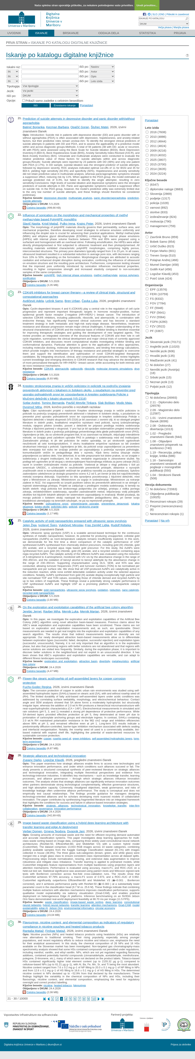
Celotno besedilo (36, 207)
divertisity (104, 661)
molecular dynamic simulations (114, 368)
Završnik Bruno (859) (162, 237)
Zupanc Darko (32, 760)
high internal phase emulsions (74, 275)
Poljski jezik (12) (159, 386)
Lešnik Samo (54, 301)
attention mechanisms (104, 905)
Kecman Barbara (57, 127)
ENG (161, 14)
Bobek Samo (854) (160, 241)
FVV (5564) (155, 317)
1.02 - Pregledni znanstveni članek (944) (164, 435)
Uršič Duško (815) (160, 246)
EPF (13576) (156, 289)
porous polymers (129, 275)
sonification (29, 278)
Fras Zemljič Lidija (97, 525)
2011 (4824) (156, 146)
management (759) (161, 226)
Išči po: (11, 96)
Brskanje (71, 33)
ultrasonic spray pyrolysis (81, 589)
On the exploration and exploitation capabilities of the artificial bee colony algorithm (78, 607)
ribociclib (89, 368)
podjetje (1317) (158, 198)
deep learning (113, 902)
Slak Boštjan (106, 402)
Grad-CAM (124, 905)
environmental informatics (79, 908)
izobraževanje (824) (161, 216)
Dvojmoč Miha (32, 407)
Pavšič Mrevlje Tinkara (81, 402)
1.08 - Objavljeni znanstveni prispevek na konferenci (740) (164, 444)
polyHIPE (49, 275)
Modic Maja (124, 402)
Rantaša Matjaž (33, 930)
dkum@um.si (55, 1044)
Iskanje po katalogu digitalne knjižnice (69, 43)
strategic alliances (57, 805)
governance (46, 808)
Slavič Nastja (31, 223)
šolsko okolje (42, 506)
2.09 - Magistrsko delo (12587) (163, 411)
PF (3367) (154, 331)
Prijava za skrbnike (181, 1044)
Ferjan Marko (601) (161, 250)
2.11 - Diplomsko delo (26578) (162, 403)
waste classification (56, 902)
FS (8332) (154, 298)
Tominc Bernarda (53, 402)
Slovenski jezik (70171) (163, 342)
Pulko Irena (67, 223)
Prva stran (16, 43)
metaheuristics (120, 661)
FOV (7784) (156, 303)
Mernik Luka (70, 611)
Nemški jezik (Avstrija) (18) (163, 371)
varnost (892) (157, 207)
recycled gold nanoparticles (38, 592)
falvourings (79, 985)
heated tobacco (63, 985)
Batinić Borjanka (33, 127)
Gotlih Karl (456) (159, 269)
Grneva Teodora (54, 831)
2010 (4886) (156, 136)
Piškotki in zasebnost (177, 14)
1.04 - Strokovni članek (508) (163, 476)
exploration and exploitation (60, 661)
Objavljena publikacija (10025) (162, 495)
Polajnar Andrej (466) (162, 260)
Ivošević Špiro (47, 525)
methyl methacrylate (106, 275)
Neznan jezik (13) (159, 382)
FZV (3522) (155, 326)
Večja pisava (164, 27)
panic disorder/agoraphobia (110, 197)
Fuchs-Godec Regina (37, 687)
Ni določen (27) (158, 365)
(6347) (152, 184)
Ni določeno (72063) (161, 489)
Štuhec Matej (100, 127)
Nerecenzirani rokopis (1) (165, 514)
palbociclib (77, 368)
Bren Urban (72, 301)
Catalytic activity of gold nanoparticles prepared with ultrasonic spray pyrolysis (75, 521)
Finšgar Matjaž (55, 930)
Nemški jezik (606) (160, 351)
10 (93, 999)
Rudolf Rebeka (121, 525)
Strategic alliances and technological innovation (54, 755)
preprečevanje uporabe (85, 503)
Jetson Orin (56, 908)
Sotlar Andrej (31, 402)
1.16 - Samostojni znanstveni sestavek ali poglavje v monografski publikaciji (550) (163, 465)
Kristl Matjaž (50, 223)
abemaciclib (62, 368)
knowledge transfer (114, 805)
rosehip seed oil (62, 738)
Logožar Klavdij (53, 760)
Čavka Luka (90, 301)
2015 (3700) (156, 164)
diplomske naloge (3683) (164, 189)
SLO (154, 14)
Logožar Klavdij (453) (162, 274)
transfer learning (80, 905)
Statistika (147, 33)
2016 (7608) (156, 132)
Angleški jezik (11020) (163, 346)
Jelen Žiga (30, 525)
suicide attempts (32, 200)
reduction (115, 589)
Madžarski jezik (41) (161, 360)
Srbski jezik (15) (158, 377)
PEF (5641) (155, 312)
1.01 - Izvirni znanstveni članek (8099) (164, 419)
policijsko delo (59, 506)
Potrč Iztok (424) (159, 278)
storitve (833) (157, 212)
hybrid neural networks (56, 905)
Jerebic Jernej (32, 611)
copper (47, 738)
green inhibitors (81, 738)
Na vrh (165, 520)
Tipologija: (13, 86)
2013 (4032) (156, 155)
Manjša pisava (181, 27)
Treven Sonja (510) (161, 255)
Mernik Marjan (89, 611)
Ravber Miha (51, 611)
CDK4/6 (48, 368)
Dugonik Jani (76, 831)
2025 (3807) (156, 159)
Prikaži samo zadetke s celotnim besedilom (54, 100)
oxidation (103, 589)
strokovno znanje (89, 506)
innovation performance (67, 808)
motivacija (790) (158, 221)
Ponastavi (86, 105)
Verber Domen (32, 831)
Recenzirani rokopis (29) (164, 501)
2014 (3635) (156, 169)
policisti (73, 506)
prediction (133, 197)
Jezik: (10, 91)
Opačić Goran (80, 127)
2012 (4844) (156, 141)
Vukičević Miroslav (71, 525)
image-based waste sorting (86, 902)
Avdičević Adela (33, 301)
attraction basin (88, 661)
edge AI (43, 908)
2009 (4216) (156, 150)
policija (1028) (157, 203)
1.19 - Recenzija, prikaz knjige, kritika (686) (164, 454)
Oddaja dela (108, 33)
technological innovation (85, 805)
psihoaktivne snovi (57, 503)
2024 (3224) (156, 173)
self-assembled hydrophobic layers (112, 738)
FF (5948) (154, 308)
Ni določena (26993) (161, 397)
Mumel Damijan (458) (162, 264)
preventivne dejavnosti (115, 503)
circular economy (105, 908)
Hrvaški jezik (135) (160, 355)
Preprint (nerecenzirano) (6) (164, 507)
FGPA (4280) (156, 321)
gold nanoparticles (54, 589)
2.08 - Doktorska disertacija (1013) (159, 427)
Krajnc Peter (85, 223)
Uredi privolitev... (147, 5)
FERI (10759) (157, 294)
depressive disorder (55, 197)
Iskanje (41, 33)
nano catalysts (130, 589)
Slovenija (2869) (159, 193)
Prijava (180, 33)
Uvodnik (14, 33)
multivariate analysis (80, 197)
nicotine (47, 985)
